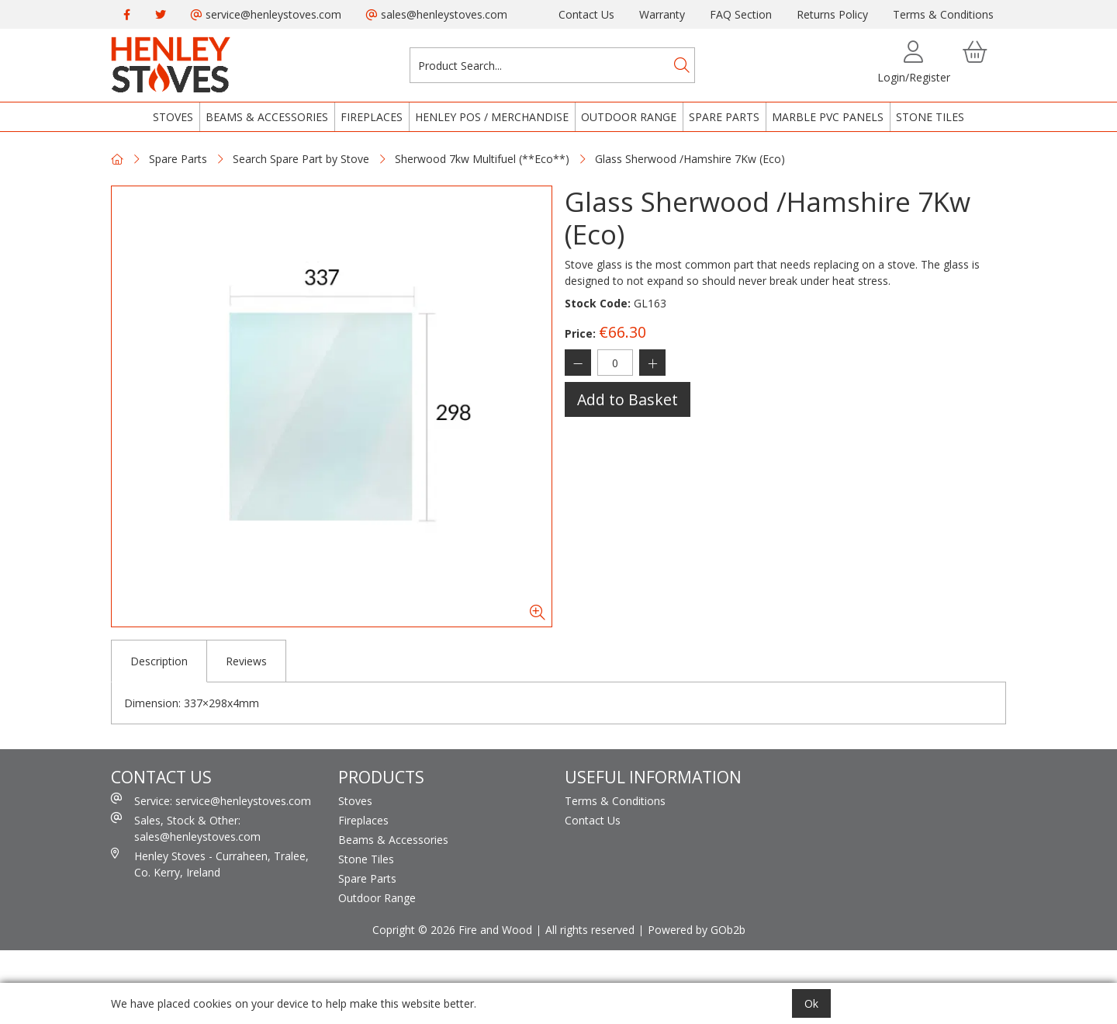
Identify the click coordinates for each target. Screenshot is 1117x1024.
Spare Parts (724, 116)
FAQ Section (741, 14)
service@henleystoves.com (266, 14)
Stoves (173, 116)
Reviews (246, 661)
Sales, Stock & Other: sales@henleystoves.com (186, 828)
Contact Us (586, 14)
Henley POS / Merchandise (492, 116)
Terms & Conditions (943, 14)
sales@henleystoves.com (436, 14)
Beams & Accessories (267, 116)
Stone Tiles (930, 116)
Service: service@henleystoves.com (211, 800)
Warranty (662, 14)
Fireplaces (372, 116)
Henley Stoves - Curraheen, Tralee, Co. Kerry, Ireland (210, 864)
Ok (811, 1003)
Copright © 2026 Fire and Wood (452, 929)
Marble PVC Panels (828, 116)
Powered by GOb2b (696, 929)
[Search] (681, 65)
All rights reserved (590, 929)
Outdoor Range (628, 116)
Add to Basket (627, 399)
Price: (580, 333)
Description (159, 661)
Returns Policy (832, 14)
